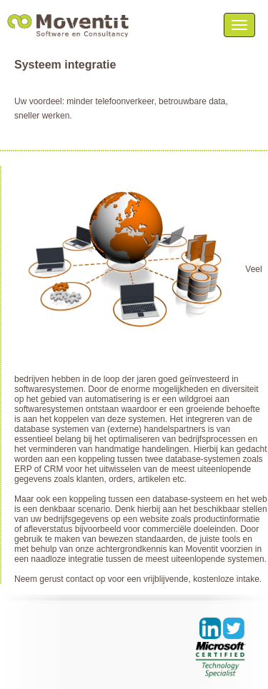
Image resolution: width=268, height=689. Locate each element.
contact (80, 579)
